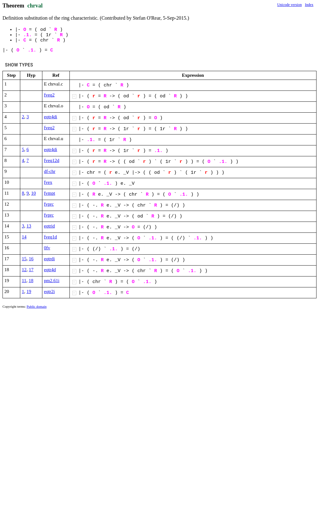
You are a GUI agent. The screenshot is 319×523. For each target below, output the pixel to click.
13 (28, 225)
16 (31, 258)
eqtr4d (50, 269)
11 (24, 280)
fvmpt (49, 193)
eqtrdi (49, 258)
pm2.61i (52, 280)
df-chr (49, 171)
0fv (47, 247)
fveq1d (50, 236)
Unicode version (289, 4)
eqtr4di (50, 116)
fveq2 (49, 94)
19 (28, 291)
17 (31, 269)
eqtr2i (49, 291)
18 (31, 280)
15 (24, 258)
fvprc (49, 204)
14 (24, 236)
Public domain (37, 306)
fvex (48, 182)
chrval (35, 5)
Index (309, 4)
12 (24, 269)
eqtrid (49, 225)
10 (33, 193)
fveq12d (51, 160)
